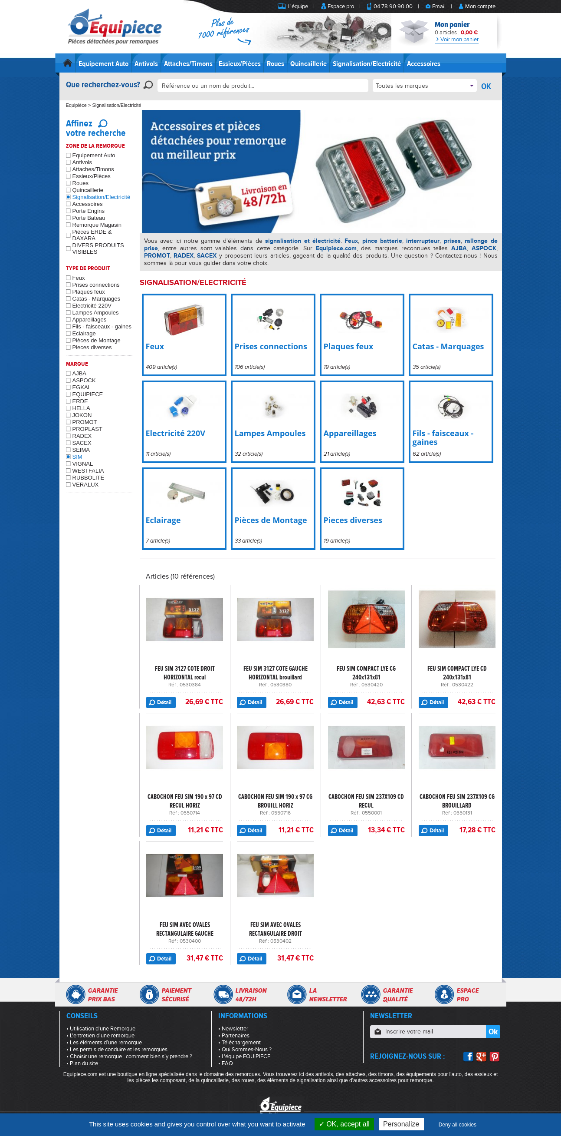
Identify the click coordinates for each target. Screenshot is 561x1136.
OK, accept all (344, 1124)
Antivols (146, 64)
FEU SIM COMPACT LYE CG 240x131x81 (366, 673)
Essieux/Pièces (240, 64)
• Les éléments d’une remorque (104, 1042)
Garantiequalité (398, 995)
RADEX (82, 436)
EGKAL (81, 387)
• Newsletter (233, 1028)
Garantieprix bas (103, 995)
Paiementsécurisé (176, 995)
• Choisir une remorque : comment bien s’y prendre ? (129, 1056)
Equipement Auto (103, 64)
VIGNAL (82, 463)
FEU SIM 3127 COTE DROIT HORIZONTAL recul (185, 673)
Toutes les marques (402, 85)
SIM (77, 457)
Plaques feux (88, 291)
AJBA (79, 373)
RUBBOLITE (88, 477)
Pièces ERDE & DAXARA (92, 235)
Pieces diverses (92, 347)
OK (486, 86)
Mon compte (480, 6)
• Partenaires (233, 1035)
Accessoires (423, 64)
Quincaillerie (308, 64)
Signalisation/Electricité (367, 64)
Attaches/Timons (188, 64)
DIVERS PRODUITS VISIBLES (98, 248)
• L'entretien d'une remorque (100, 1035)
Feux (78, 278)
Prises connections (96, 285)
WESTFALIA (88, 470)
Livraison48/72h (250, 995)
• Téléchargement (239, 1042)
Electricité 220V (92, 305)
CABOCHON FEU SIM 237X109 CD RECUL (366, 801)
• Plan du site (82, 1063)
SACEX (82, 443)
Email (439, 6)
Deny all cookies (457, 1125)
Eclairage (84, 333)
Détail (164, 702)
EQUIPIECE (87, 394)
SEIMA (81, 450)
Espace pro (341, 6)
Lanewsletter (328, 995)
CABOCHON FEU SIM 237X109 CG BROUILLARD (457, 801)
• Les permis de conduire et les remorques (116, 1049)
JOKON (82, 415)
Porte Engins (88, 211)
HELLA (81, 408)
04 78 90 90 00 (393, 6)
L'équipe (298, 6)
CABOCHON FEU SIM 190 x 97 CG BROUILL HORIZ (275, 801)
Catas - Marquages (96, 298)
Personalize (401, 1124)
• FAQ (225, 1063)
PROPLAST (87, 429)
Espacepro (467, 995)
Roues (275, 64)
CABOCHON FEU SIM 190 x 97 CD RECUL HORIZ (185, 801)
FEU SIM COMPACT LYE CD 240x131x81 (457, 673)
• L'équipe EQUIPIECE (244, 1056)
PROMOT (84, 422)
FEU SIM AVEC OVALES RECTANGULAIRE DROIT (275, 929)
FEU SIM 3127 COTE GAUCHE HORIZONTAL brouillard (275, 673)
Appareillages (89, 319)
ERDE (80, 401)
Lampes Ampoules (95, 312)
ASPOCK (84, 380)
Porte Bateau (88, 218)
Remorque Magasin (96, 225)
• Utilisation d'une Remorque (100, 1028)
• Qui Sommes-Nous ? (245, 1049)
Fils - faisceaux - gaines (102, 326)
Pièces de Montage (96, 340)
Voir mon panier (457, 39)
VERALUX (85, 484)
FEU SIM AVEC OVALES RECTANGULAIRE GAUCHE (184, 929)
